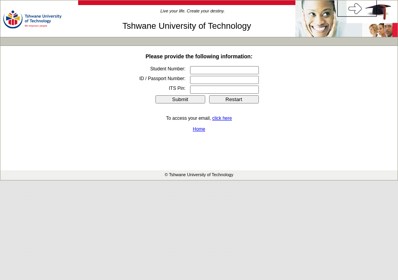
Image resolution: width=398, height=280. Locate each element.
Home (199, 129)
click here (222, 118)
